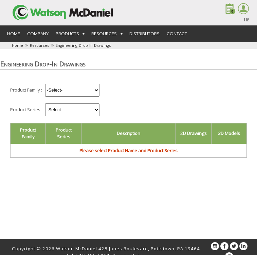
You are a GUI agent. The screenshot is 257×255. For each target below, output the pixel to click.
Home (13, 34)
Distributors (144, 34)
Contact (177, 34)
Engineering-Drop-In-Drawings (83, 45)
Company (38, 34)
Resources (39, 45)
